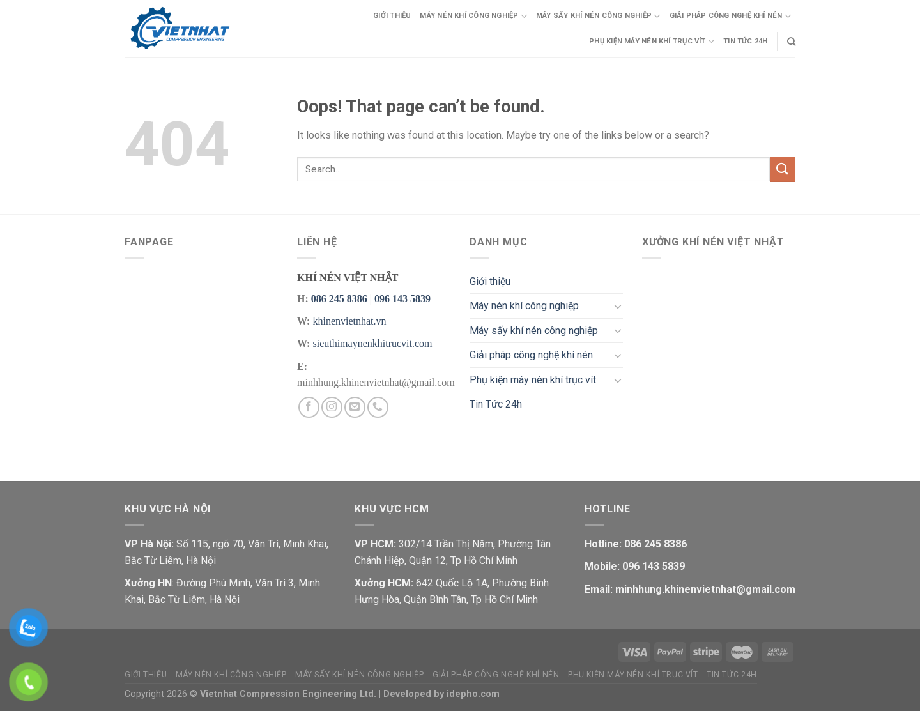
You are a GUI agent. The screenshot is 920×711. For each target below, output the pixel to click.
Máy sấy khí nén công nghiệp (598, 16)
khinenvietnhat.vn (349, 321)
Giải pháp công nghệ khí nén (730, 16)
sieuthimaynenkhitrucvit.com (372, 343)
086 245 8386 (339, 298)
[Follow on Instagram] (331, 407)
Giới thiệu (392, 15)
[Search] (791, 41)
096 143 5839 (402, 298)
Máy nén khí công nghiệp (473, 16)
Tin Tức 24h (745, 41)
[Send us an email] (354, 407)
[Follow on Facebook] (308, 407)
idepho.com (473, 694)
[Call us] (377, 407)
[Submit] (782, 169)
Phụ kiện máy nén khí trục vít (651, 41)
